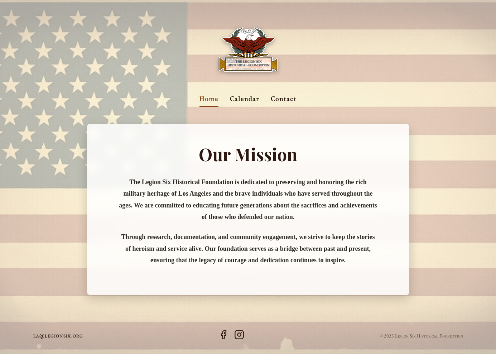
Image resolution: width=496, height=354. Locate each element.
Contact (284, 99)
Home (208, 99)
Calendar (244, 99)
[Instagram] (239, 336)
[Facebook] (223, 336)
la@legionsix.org (58, 335)
